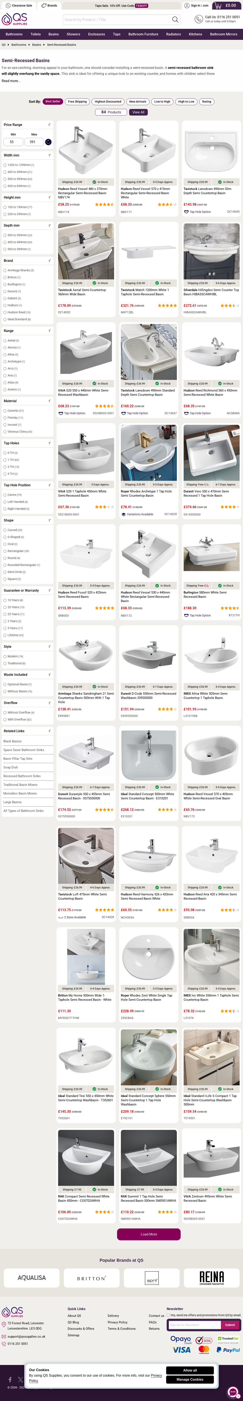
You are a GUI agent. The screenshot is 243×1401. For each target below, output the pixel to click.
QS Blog (73, 1322)
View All (138, 112)
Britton (14, 277)
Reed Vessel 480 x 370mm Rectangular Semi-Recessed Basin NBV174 (82, 193)
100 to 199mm (20, 207)
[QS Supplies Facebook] (10, 1379)
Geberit (14, 298)
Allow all (190, 1370)
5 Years (15, 628)
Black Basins (12, 741)
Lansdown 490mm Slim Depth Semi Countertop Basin (207, 191)
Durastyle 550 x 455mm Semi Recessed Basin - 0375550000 (84, 796)
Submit (230, 1325)
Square (14, 579)
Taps (116, 34)
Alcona (14, 347)
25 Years (16, 614)
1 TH (13, 459)
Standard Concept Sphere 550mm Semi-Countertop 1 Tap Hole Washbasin (148, 1100)
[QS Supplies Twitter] (20, 1379)
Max (34, 134)
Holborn (15, 305)
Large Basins (12, 802)
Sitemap (73, 1335)
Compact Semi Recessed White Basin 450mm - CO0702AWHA (83, 1199)
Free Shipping (77, 101)
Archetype (16, 361)
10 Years (15, 600)
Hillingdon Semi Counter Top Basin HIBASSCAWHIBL (211, 292)
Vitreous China (20, 431)
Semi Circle (17, 572)
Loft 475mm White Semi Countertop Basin (82, 896)
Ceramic (16, 410)
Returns (154, 1329)
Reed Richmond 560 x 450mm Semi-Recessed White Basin (210, 393)
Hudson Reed (19, 312)
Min (13, 134)
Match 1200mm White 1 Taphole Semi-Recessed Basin (145, 292)
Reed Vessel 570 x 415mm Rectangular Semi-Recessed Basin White (145, 193)
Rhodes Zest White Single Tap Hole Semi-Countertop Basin (146, 998)
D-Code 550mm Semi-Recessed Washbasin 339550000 (148, 696)
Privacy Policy (117, 1322)
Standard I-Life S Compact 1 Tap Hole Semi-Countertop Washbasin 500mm (210, 1100)
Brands (49, 5)
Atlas (13, 382)
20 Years (16, 607)
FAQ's (153, 1322)
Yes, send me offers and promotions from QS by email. (205, 1315)
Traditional (16, 663)
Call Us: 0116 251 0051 (222, 17)
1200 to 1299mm (21, 165)
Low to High (162, 101)
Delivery (113, 1316)
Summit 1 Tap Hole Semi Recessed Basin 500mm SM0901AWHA (148, 1199)
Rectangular (18, 551)
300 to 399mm (20, 235)
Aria (12, 375)
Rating (206, 101)
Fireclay (15, 417)
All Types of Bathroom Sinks (23, 811)
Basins (54, 34)
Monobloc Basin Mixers (20, 793)
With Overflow (19, 719)
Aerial (13, 340)
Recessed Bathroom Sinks (22, 776)
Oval (12, 544)
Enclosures (96, 34)
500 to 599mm (20, 179)
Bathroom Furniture (143, 34)
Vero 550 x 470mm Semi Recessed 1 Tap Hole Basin (206, 493)
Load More (149, 1234)
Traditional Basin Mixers (20, 785)
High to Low (186, 101)
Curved (15, 530)
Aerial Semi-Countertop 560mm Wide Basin (82, 292)
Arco (13, 368)
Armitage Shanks (21, 270)
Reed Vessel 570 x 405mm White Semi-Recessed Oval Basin (208, 796)
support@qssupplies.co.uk (23, 1336)
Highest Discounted (108, 101)
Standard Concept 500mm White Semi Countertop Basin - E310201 (147, 796)
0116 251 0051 (15, 1344)
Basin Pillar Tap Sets (17, 759)
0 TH (13, 452)
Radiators (173, 34)
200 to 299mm (19, 214)
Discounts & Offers (81, 1329)
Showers (73, 34)
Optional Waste (20, 684)
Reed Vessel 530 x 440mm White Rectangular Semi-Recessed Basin (145, 597)
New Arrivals (137, 101)
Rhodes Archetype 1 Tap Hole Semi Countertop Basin (146, 493)
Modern (15, 656)
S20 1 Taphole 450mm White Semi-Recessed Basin (82, 493)
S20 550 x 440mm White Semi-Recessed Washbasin (83, 393)
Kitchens (195, 34)
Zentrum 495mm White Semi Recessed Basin (208, 1199)
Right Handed (18, 508)
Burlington (16, 284)
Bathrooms (14, 34)
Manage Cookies (190, 1379)
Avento (14, 389)
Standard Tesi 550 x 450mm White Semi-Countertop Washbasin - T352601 (86, 1098)
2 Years (14, 621)
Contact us (156, 1316)
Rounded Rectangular (24, 565)
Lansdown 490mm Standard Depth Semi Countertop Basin (148, 393)
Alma (13, 354)
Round (14, 558)
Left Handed (18, 501)
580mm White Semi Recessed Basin (205, 595)
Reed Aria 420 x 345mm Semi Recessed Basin (210, 896)
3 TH (13, 473)
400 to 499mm (20, 172)
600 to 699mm (19, 186)
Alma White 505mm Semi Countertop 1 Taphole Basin (206, 696)
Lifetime (16, 635)
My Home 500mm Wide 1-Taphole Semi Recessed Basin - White (84, 998)
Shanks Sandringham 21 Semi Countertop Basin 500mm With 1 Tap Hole (86, 698)
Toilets (36, 34)
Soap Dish (10, 767)
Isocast (14, 424)
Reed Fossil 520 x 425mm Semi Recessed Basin (82, 595)
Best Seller (53, 101)
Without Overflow (21, 712)
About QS (74, 1316)
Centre (15, 494)
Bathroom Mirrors (223, 34)
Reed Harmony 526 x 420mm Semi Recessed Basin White (147, 896)
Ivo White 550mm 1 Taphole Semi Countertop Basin (211, 998)
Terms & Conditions (122, 1329)
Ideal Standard (19, 319)
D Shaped (16, 537)
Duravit (14, 291)
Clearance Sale (19, 5)
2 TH (13, 466)
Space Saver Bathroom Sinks (23, 750)
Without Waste (20, 691)
